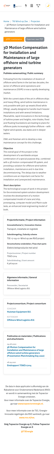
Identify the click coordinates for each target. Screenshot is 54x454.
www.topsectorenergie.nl (30, 404)
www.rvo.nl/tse (26, 417)
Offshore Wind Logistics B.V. (21, 320)
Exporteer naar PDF (35, 39)
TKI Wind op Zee (20, 21)
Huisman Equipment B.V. (19, 312)
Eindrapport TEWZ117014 (19, 365)
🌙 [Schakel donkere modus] (48, 5)
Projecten (35, 21)
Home (6, 21)
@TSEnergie (27, 431)
